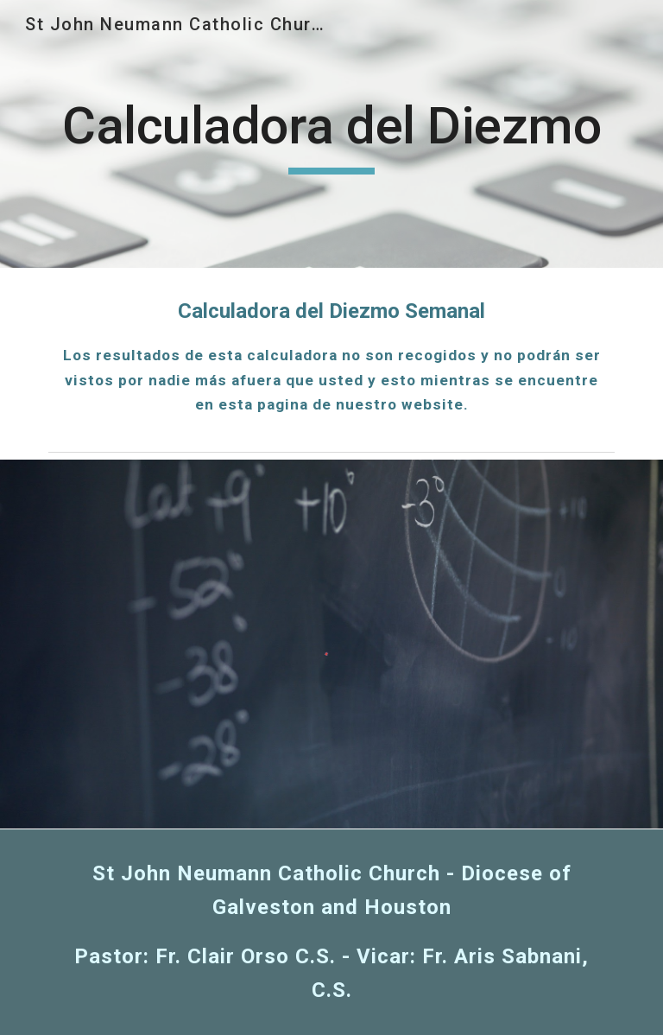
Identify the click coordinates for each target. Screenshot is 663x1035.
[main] (331, 133)
